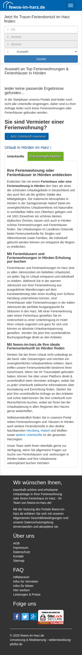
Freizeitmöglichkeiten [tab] (45, 156)
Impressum (20, 547)
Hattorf (45, 430)
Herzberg (32, 430)
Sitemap (18, 560)
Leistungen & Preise (26, 594)
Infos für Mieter (23, 586)
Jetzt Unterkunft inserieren (26, 136)
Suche (41, 59)
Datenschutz (21, 552)
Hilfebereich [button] (21, 577)
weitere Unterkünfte (29, 435)
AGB (16, 543)
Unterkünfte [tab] (15, 156)
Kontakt (18, 556)
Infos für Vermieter (25, 581)
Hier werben (21, 590)
